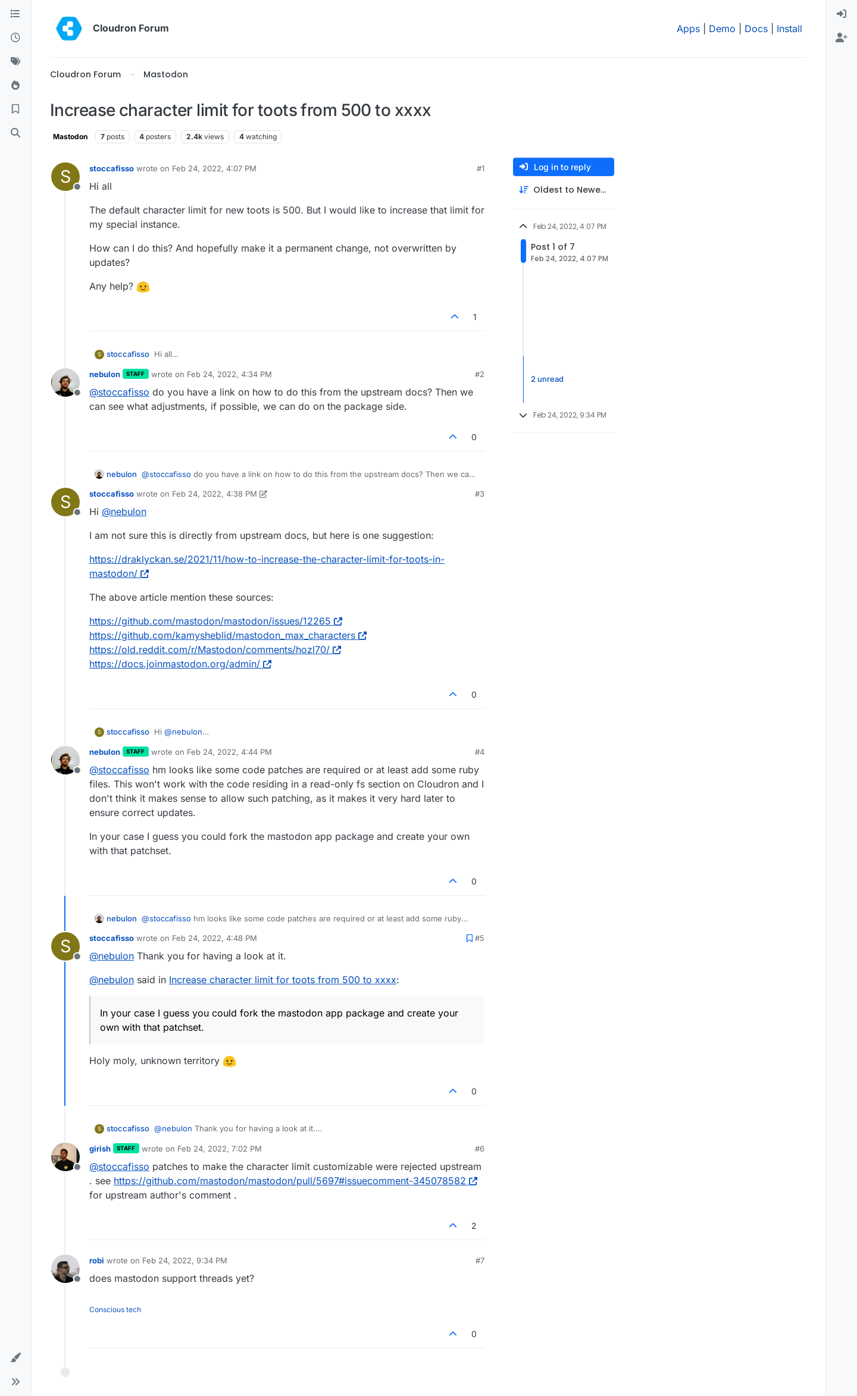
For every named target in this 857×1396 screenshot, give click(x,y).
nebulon (104, 374)
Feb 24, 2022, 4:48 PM (214, 938)
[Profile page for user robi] (65, 1268)
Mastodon (70, 136)
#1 (480, 168)
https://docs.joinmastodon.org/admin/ (180, 664)
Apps (688, 28)
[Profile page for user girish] (65, 1157)
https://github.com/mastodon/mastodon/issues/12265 (215, 621)
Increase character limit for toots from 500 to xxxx (282, 980)
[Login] (841, 14)
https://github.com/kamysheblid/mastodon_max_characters (228, 635)
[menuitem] (841, 14)
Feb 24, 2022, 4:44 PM (229, 752)
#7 (480, 1260)
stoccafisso (111, 168)
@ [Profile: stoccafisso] (119, 392)
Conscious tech (115, 1309)
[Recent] (15, 38)
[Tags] (15, 61)
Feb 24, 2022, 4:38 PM (214, 493)
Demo (722, 28)
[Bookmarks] (15, 109)
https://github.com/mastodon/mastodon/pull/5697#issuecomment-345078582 (295, 1181)
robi (96, 1260)
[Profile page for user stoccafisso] (65, 176)
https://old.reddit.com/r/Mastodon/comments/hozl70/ (215, 649)
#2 (479, 374)
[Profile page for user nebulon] (65, 382)
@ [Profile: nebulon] (124, 511)
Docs (756, 28)
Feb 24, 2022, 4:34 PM (229, 374)
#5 (479, 938)
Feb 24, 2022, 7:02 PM (219, 1148)
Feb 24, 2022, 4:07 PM (214, 168)
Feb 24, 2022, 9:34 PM (184, 1260)
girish (100, 1148)
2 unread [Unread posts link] (547, 379)
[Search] (15, 133)
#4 (479, 752)
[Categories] (15, 14)
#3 (479, 493)
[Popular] (15, 85)
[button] (15, 1357)
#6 (479, 1148)
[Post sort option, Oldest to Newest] (563, 190)
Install (789, 28)
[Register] (841, 38)
